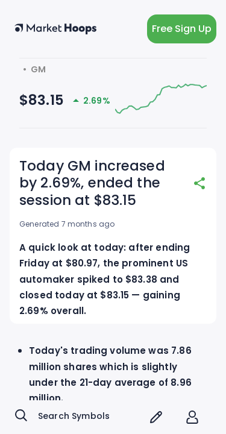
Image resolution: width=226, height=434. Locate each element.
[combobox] (77, 417)
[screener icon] (156, 417)
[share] (199, 183)
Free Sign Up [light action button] (181, 28)
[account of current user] (192, 417)
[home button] (55, 29)
